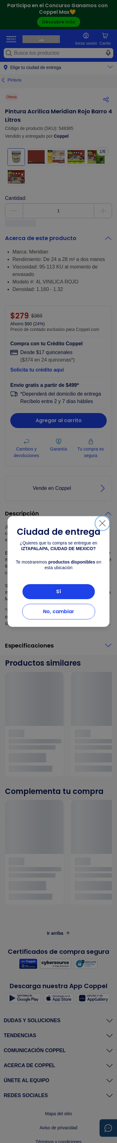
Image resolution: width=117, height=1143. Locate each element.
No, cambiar (58, 611)
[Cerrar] (102, 523)
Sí (58, 591)
